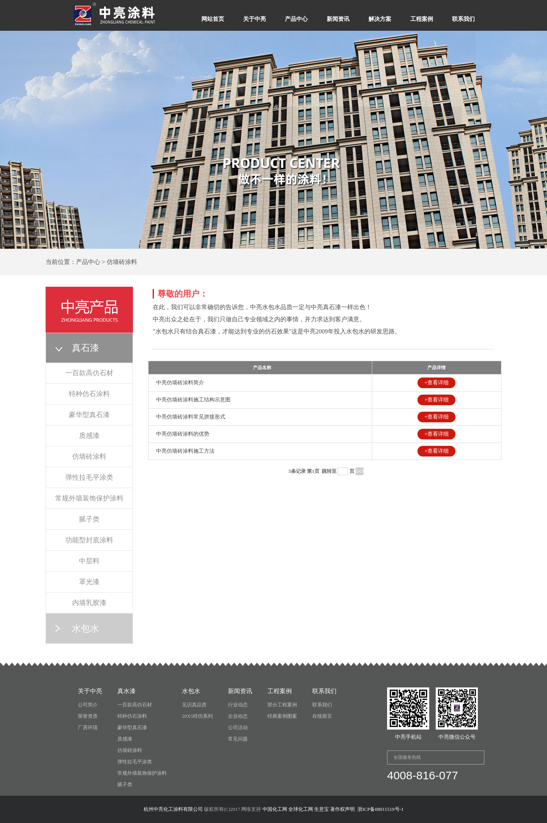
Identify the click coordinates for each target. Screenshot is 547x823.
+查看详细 (436, 382)
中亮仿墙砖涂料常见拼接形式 (190, 417)
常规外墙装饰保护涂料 (89, 498)
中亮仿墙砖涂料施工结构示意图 (193, 400)
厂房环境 (88, 727)
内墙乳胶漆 (89, 603)
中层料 (89, 561)
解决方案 (379, 19)
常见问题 (238, 739)
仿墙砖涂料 (89, 456)
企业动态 (238, 716)
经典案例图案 (282, 716)
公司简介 (88, 705)
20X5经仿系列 (197, 716)
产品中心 (296, 19)
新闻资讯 (338, 19)
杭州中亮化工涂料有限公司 (173, 809)
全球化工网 (300, 809)
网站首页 (212, 19)
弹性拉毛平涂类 (89, 477)
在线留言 (322, 716)
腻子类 (89, 519)
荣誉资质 (88, 716)
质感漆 (89, 435)
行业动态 (238, 705)
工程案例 (421, 19)
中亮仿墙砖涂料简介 (180, 382)
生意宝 (321, 809)
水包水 (85, 628)
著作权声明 (342, 809)
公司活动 (238, 727)
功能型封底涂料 (89, 540)
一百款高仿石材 (89, 373)
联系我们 (463, 19)
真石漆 (85, 348)
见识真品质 (194, 705)
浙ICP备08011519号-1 (380, 809)
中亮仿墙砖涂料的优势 (182, 434)
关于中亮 (254, 19)
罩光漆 (89, 582)
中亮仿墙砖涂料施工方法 (185, 451)
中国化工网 (274, 809)
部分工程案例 (282, 705)
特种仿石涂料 (89, 394)
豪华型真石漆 (89, 415)
